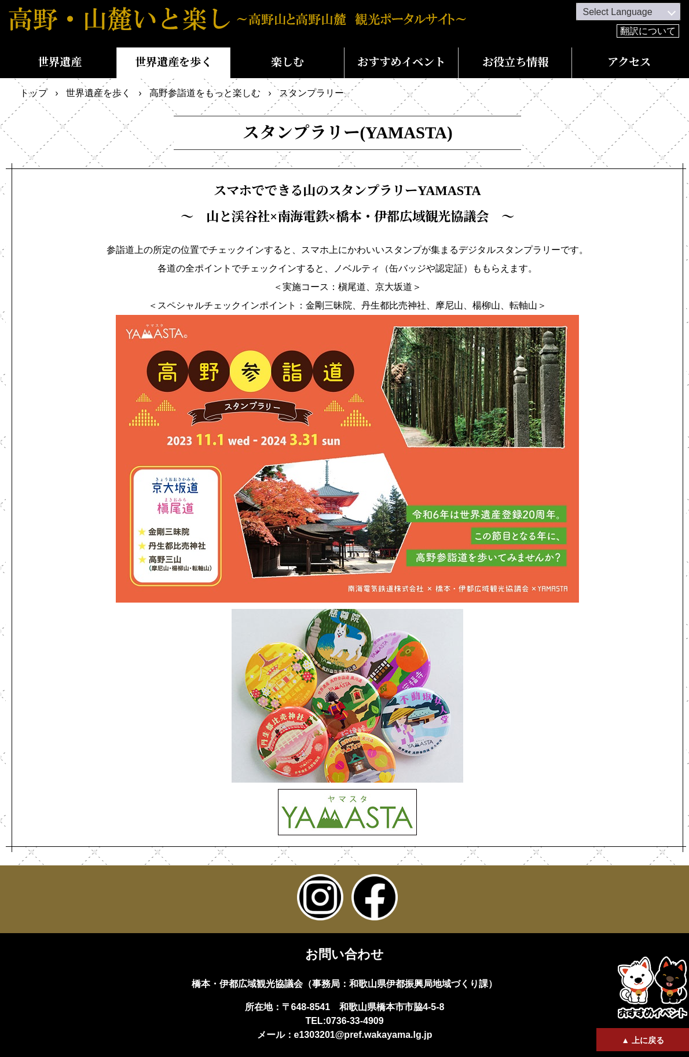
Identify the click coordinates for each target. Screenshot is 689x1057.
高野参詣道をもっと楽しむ (205, 93)
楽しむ (287, 62)
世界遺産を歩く (173, 62)
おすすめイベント (401, 62)
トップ (33, 93)
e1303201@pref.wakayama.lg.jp (363, 1035)
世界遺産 (60, 62)
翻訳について (648, 31)
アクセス (629, 62)
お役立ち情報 (515, 62)
